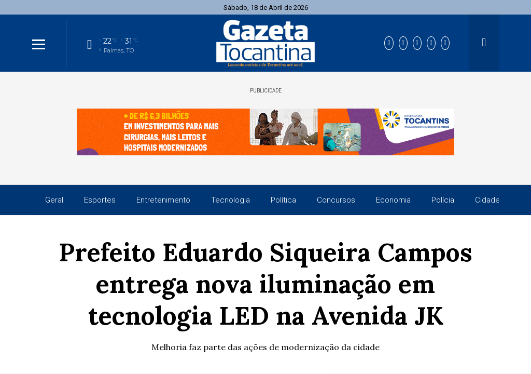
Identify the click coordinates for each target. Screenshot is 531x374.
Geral (54, 200)
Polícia (442, 200)
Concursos (336, 200)
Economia (393, 200)
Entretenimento (163, 200)
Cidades (489, 200)
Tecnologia (230, 200)
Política (283, 200)
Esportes (100, 200)
